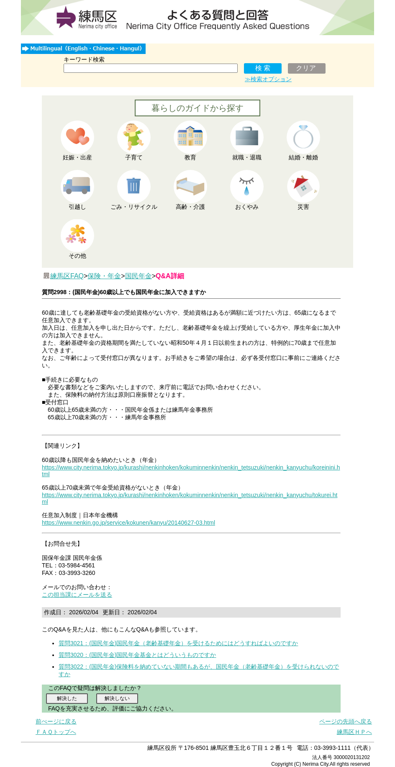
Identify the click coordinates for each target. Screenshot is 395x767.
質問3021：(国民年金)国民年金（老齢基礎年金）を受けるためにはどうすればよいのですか (178, 643)
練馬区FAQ (67, 276)
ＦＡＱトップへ (56, 732)
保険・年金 (104, 276)
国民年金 (138, 276)
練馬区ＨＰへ (354, 732)
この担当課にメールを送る (77, 594)
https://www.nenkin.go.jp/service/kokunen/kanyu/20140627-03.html (128, 522)
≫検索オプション (268, 79)
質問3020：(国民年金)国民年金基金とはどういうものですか (137, 655)
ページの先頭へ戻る (345, 721)
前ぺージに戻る (56, 721)
